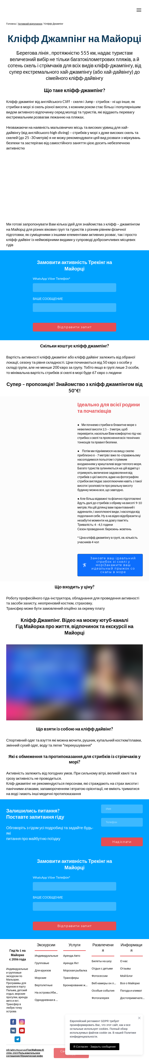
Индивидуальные (46, 955)
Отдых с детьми (102, 968)
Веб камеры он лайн (104, 983)
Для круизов (43, 970)
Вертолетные (44, 985)
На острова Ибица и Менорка (47, 992)
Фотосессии (99, 975)
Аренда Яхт (71, 963)
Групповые (42, 963)
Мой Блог (126, 975)
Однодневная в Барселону (47, 999)
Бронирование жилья (75, 985)
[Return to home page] (17, 944)
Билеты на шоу (102, 961)
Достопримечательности (132, 998)
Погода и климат (131, 990)
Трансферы (71, 977)
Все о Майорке (130, 983)
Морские (40, 977)
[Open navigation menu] (139, 10)
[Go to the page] (23, 10)
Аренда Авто (71, 955)
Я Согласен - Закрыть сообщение (94, 1046)
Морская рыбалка (75, 970)
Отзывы (125, 968)
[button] (110, 565)
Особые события (103, 990)
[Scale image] (50, 186)
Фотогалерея (100, 998)
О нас (124, 961)
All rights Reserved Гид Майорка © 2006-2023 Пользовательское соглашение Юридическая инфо (25, 1052)
